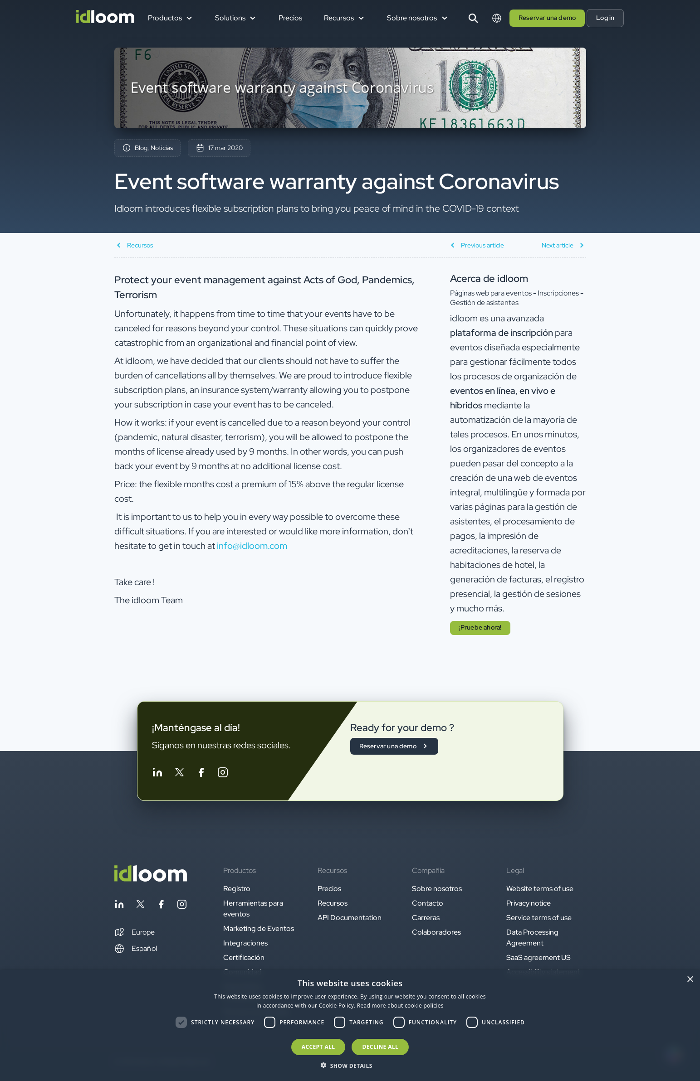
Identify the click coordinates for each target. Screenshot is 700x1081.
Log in (605, 18)
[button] (134, 932)
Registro (236, 888)
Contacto (427, 903)
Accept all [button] (318, 1047)
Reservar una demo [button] (547, 18)
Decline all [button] (380, 1047)
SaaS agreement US (538, 957)
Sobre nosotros (437, 888)
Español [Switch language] (135, 949)
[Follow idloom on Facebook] (201, 774)
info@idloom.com (252, 546)
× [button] (689, 979)
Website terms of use (539, 888)
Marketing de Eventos (258, 928)
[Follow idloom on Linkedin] (157, 774)
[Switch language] (497, 18)
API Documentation (350, 917)
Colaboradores (436, 932)
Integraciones (245, 943)
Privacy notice (528, 903)
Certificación (243, 957)
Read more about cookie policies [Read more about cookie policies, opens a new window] (400, 1005)
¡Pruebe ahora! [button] (480, 627)
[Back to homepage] (150, 879)
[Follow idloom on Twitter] (179, 774)
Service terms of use (539, 917)
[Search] (473, 18)
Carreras (426, 917)
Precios (290, 18)
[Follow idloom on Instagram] (222, 774)
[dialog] (350, 1025)
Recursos (333, 903)
